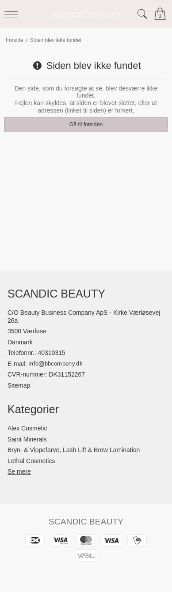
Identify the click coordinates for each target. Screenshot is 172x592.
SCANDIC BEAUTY (86, 15)
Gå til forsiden (86, 124)
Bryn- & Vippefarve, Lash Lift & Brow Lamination (74, 449)
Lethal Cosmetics (31, 460)
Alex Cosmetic (27, 428)
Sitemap (19, 385)
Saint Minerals (27, 439)
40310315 (51, 352)
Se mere (19, 471)
